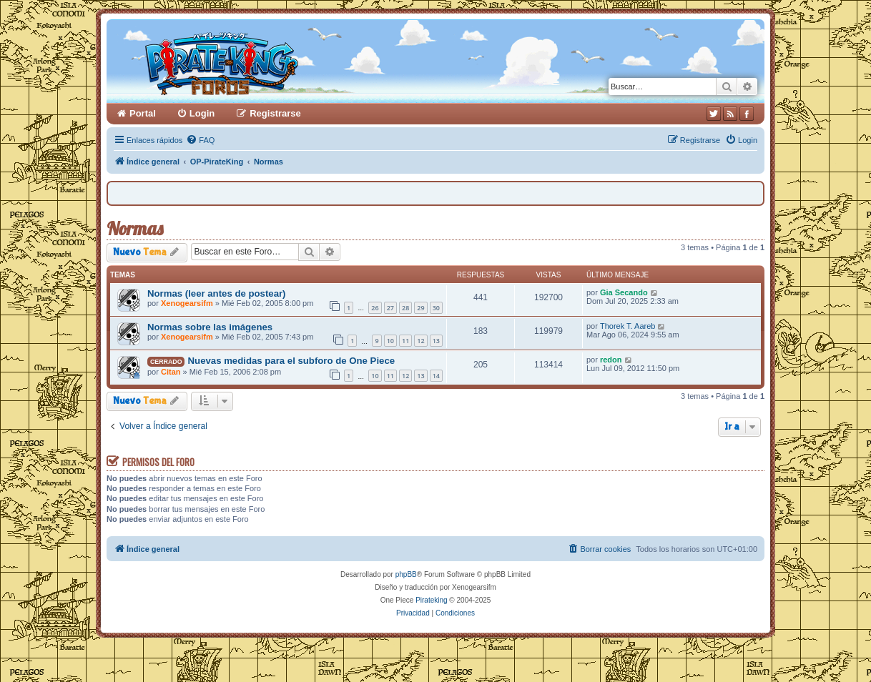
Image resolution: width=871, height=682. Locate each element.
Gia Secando (624, 292)
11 (405, 340)
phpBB (406, 574)
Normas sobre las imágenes (209, 327)
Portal (142, 113)
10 (390, 340)
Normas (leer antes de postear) (216, 293)
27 (390, 307)
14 (436, 375)
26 (374, 307)
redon (611, 359)
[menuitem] (200, 140)
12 (420, 340)
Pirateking (431, 600)
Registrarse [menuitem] (275, 113)
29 (420, 307)
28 (405, 307)
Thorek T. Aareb (627, 326)
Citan (171, 371)
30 (436, 307)
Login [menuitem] (202, 113)
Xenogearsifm (187, 303)
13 (436, 340)
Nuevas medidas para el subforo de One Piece (291, 360)
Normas (135, 228)
